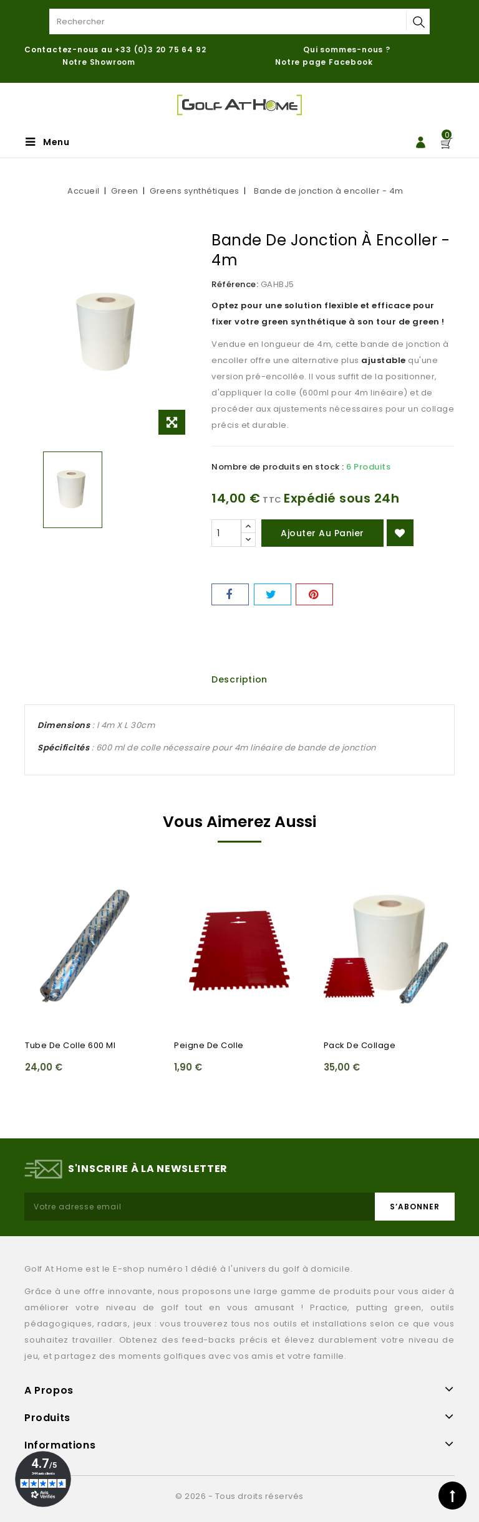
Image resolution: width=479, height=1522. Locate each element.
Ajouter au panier (322, 533)
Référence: (234, 284)
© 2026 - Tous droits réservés (239, 1496)
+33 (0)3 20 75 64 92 (160, 49)
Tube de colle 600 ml (70, 1045)
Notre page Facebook (323, 62)
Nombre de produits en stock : (277, 467)
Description (239, 679)
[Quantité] (226, 533)
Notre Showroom (100, 62)
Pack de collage (360, 1045)
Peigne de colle (209, 1045)
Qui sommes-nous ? (346, 49)
